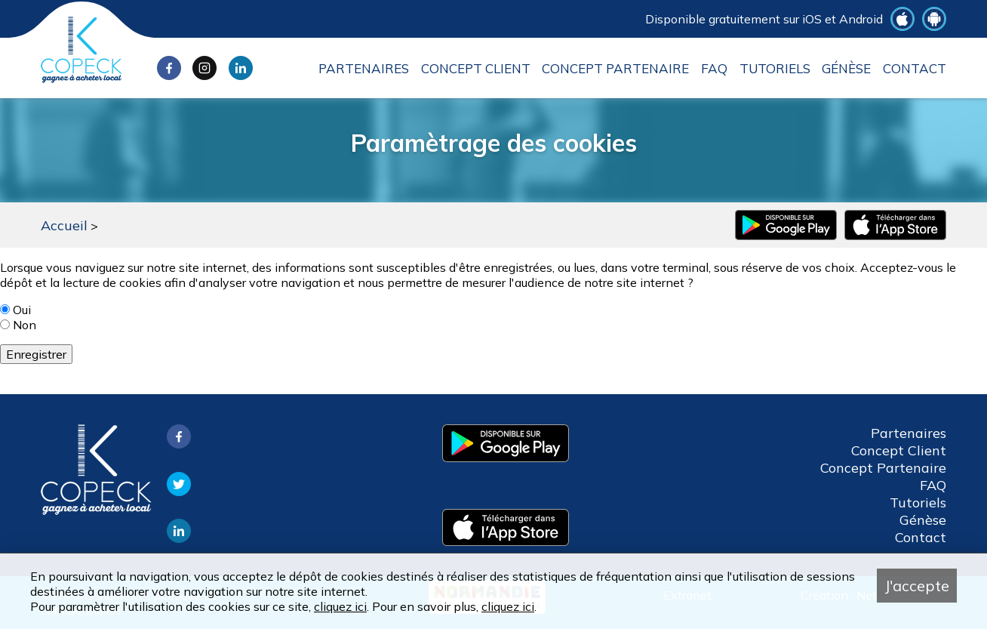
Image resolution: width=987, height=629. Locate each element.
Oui (22, 309)
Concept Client (475, 68)
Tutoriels (774, 68)
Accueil (64, 225)
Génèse (846, 68)
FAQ (714, 68)
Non (24, 324)
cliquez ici (340, 606)
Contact (914, 68)
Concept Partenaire (615, 68)
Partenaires (363, 68)
